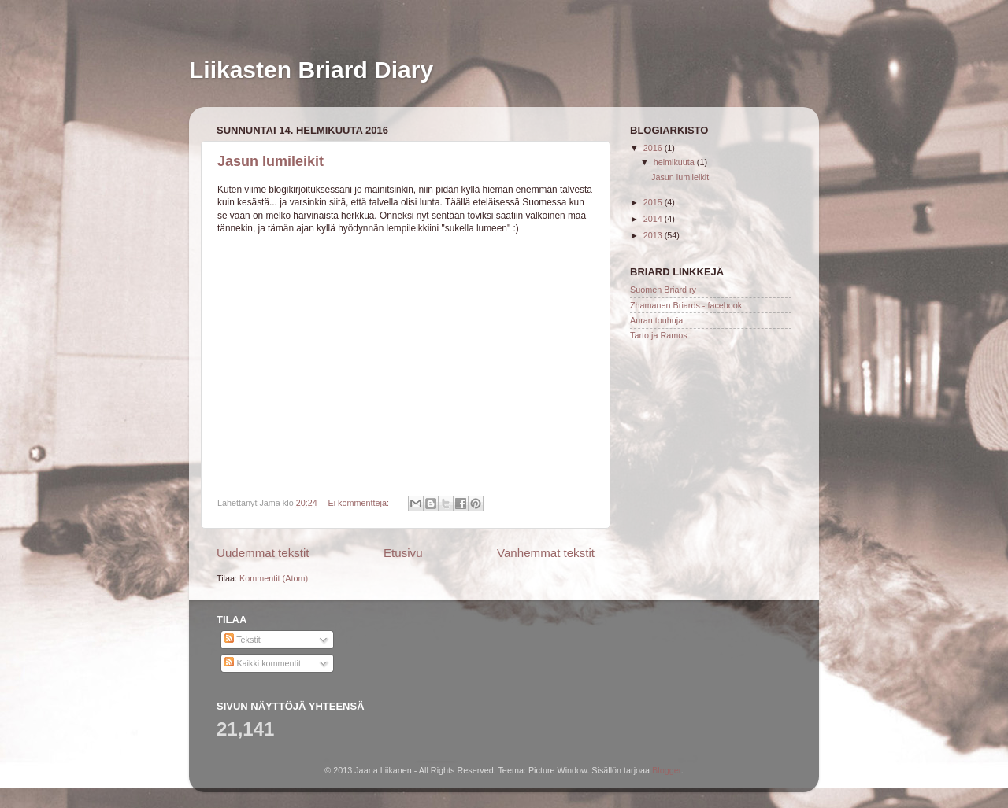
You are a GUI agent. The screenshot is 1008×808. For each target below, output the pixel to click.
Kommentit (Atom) (273, 578)
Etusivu (403, 552)
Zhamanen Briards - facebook (686, 305)
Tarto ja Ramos (658, 335)
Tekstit (242, 639)
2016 (654, 148)
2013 (654, 235)
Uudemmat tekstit (263, 552)
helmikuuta (675, 162)
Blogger (666, 770)
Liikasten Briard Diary (311, 70)
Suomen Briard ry (663, 289)
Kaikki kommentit (262, 663)
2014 (654, 218)
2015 (654, 202)
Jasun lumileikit (270, 161)
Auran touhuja (656, 320)
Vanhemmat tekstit (546, 552)
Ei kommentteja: (359, 502)
